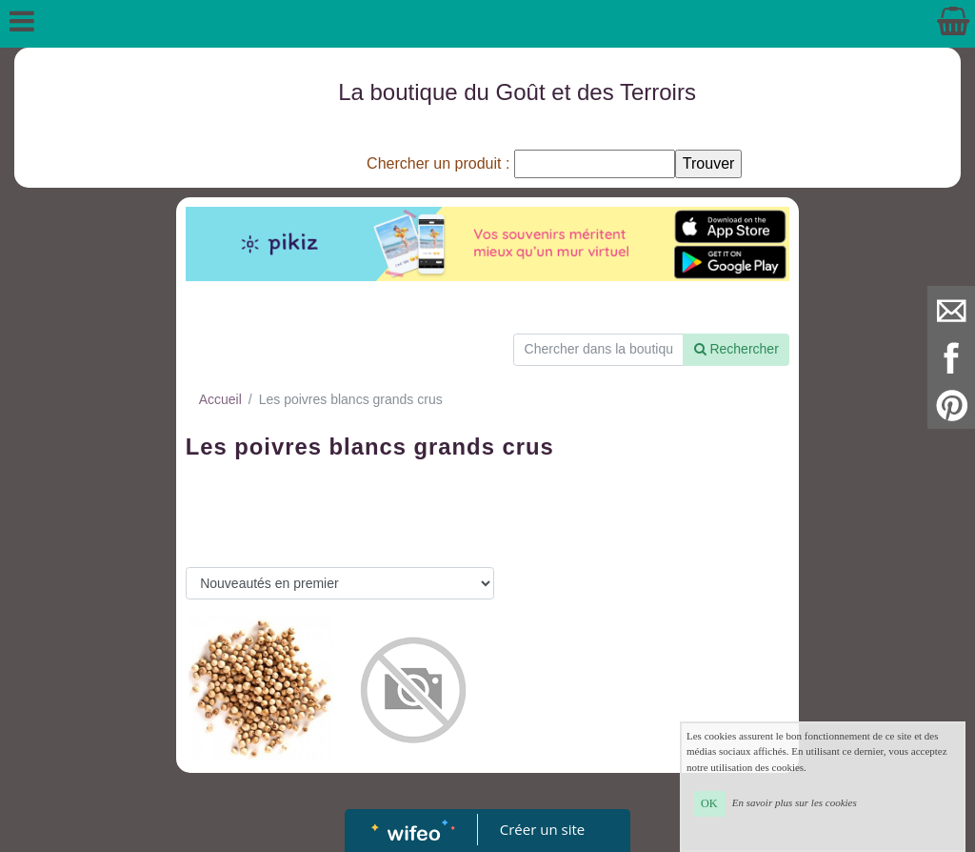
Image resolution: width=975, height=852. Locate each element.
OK (709, 803)
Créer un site (542, 829)
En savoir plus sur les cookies (794, 802)
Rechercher (736, 348)
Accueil (220, 399)
